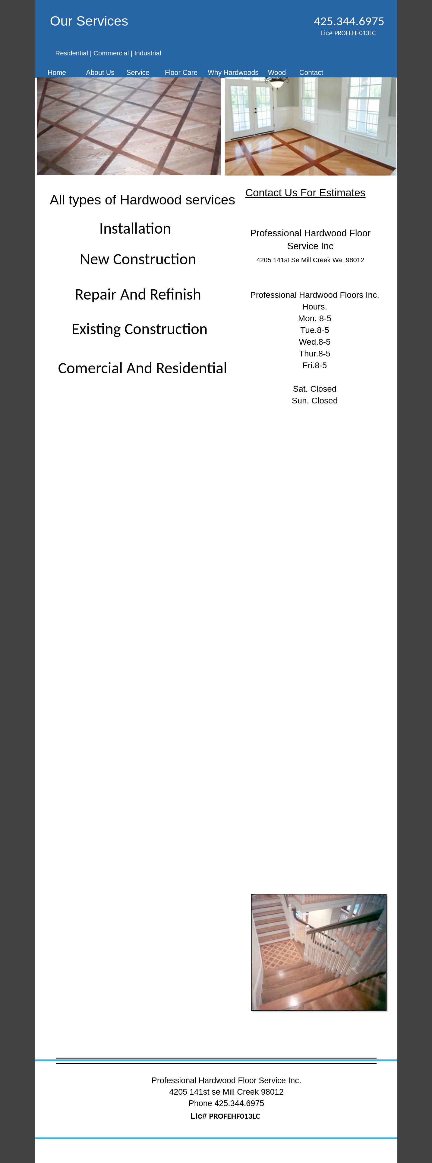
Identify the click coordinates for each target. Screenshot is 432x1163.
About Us (100, 72)
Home (57, 72)
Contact (311, 72)
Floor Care (181, 72)
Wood (277, 72)
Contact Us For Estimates (305, 192)
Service (138, 72)
